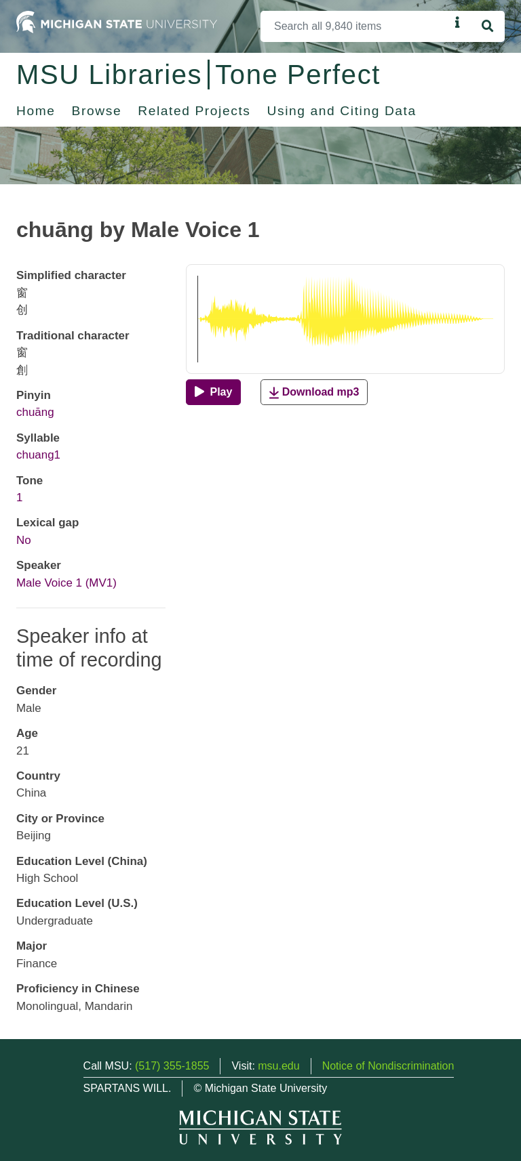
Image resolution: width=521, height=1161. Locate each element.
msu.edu (278, 1066)
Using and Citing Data (342, 111)
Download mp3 (314, 392)
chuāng (35, 412)
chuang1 (38, 454)
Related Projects (194, 111)
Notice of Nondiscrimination (388, 1066)
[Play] (213, 392)
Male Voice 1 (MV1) (66, 582)
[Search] (355, 26)
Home (36, 111)
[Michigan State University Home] (116, 21)
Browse (97, 111)
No (23, 540)
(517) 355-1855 (172, 1066)
